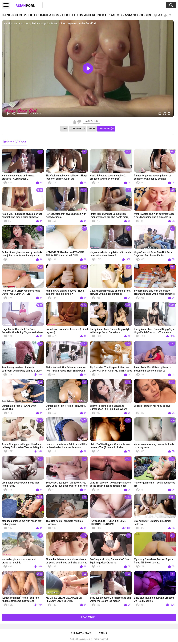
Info (64, 128)
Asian (25, 5)
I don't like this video (79, 122)
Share (91, 128)
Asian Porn (85, 639)
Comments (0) (106, 128)
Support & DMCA (81, 633)
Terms (103, 633)
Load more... (89, 617)
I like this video (74, 122)
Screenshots (77, 128)
